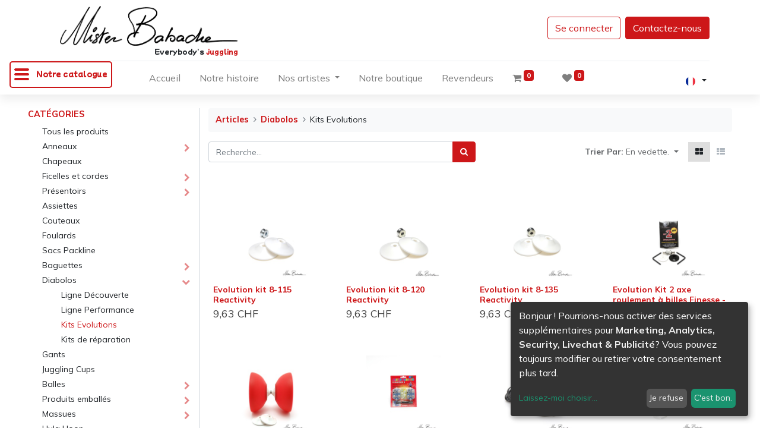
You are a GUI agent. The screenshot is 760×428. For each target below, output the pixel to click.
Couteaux (61, 220)
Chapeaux (61, 161)
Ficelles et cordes (75, 176)
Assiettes (60, 205)
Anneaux (59, 146)
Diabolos (59, 280)
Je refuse (666, 397)
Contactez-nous (667, 28)
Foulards (59, 235)
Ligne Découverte (95, 294)
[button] (652, 152)
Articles (232, 119)
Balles (53, 384)
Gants (53, 354)
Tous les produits (75, 131)
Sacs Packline (69, 250)
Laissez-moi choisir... (558, 397)
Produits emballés (76, 399)
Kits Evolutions (89, 324)
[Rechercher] (464, 151)
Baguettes (62, 265)
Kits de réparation (96, 339)
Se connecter (584, 28)
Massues (59, 413)
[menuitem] (164, 80)
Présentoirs (64, 190)
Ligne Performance (97, 309)
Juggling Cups (68, 369)
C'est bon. (713, 397)
